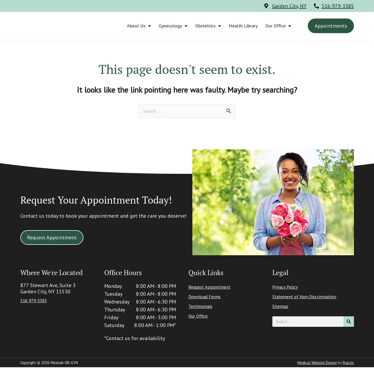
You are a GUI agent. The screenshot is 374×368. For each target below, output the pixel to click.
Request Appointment (213, 287)
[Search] (349, 322)
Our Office (278, 26)
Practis (348, 363)
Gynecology (173, 26)
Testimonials (203, 307)
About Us (139, 26)
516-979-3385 (338, 6)
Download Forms (207, 297)
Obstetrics (208, 26)
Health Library (243, 26)
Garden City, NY (289, 6)
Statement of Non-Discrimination (310, 297)
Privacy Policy (287, 287)
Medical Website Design (317, 363)
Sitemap (281, 307)
